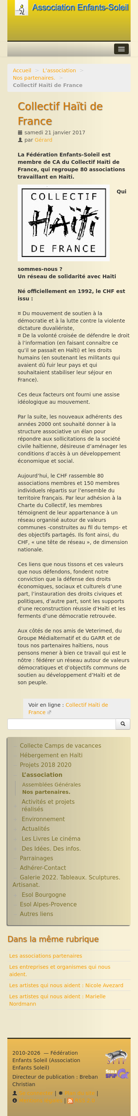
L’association (59, 70)
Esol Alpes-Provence (48, 904)
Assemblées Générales (51, 785)
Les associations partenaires (45, 956)
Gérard (43, 140)
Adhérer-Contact (43, 868)
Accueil (22, 70)
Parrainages (36, 858)
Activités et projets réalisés (48, 806)
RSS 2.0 (81, 1100)
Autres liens (36, 914)
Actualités (36, 829)
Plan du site (76, 1093)
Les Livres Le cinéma (51, 839)
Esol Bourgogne (44, 895)
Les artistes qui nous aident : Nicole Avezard (66, 985)
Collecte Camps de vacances (60, 746)
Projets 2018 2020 (45, 765)
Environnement (43, 819)
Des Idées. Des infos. (51, 848)
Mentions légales (37, 1100)
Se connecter (32, 1093)
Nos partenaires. (34, 78)
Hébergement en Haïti (51, 755)
